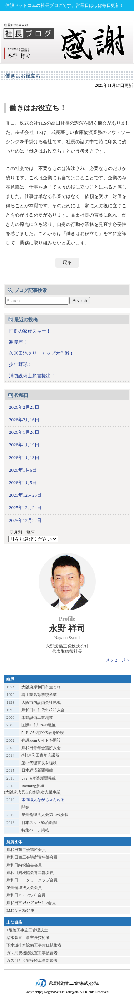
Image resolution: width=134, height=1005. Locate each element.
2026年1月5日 (23, 482)
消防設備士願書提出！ (32, 375)
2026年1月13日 (24, 457)
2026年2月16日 (24, 419)
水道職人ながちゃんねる (43, 799)
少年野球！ (20, 364)
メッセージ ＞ (118, 660)
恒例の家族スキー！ (30, 331)
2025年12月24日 (25, 507)
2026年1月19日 (24, 444)
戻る (67, 262)
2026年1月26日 (24, 432)
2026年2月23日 (24, 407)
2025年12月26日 (25, 495)
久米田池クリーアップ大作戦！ (41, 353)
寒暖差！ (18, 342)
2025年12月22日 (25, 520)
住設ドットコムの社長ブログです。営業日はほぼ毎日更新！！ (66, 5)
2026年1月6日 (23, 470)
